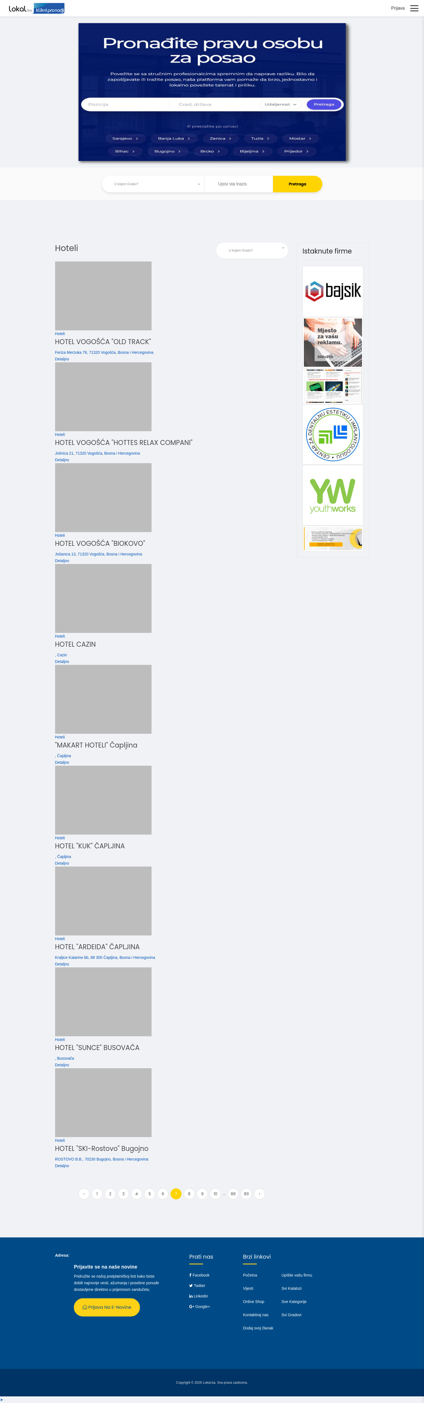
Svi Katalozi (292, 1288)
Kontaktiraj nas (256, 1315)
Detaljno (62, 359)
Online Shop (253, 1301)
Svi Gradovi (291, 1315)
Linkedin (198, 1296)
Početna (250, 1275)
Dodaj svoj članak (258, 1328)
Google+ (199, 1306)
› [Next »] (259, 1194)
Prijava (398, 8)
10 (215, 1194)
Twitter (197, 1285)
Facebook (199, 1275)
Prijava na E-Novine (107, 1307)
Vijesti (248, 1288)
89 (246, 1194)
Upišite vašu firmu (297, 1275)
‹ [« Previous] (84, 1194)
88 (233, 1194)
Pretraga (297, 184)
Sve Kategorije (294, 1301)
